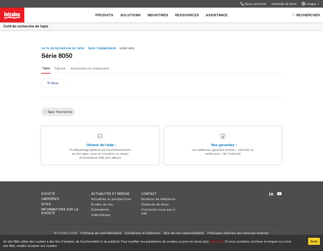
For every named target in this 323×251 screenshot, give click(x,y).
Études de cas (102, 204)
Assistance (217, 15)
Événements (100, 209)
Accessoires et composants (90, 68)
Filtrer (53, 83)
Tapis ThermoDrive (102, 48)
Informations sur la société (59, 211)
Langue (311, 4)
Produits (104, 15)
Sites (46, 204)
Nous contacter (253, 4)
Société (48, 193)
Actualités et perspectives (111, 199)
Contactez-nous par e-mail (158, 211)
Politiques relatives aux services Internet (238, 233)
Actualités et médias (110, 193)
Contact (149, 193)
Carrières (50, 199)
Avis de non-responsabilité (184, 233)
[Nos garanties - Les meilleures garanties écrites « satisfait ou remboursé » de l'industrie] (223, 145)
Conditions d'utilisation (142, 233)
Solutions (130, 15)
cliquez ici (217, 241)
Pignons (60, 68)
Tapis (46, 68)
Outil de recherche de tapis (25, 26)
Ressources (187, 15)
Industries (157, 15)
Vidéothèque (100, 215)
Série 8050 (126, 48)
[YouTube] (279, 194)
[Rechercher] (305, 15)
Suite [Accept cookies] (314, 241)
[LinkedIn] (271, 194)
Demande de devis (284, 4)
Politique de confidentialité (101, 233)
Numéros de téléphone (158, 199)
